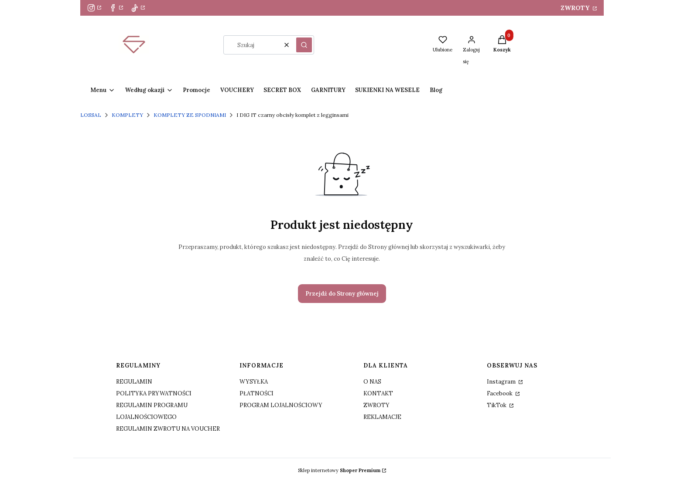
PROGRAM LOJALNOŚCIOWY (280, 405)
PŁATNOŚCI (256, 393)
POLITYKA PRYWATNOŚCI (154, 393)
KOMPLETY (127, 115)
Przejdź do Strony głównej (342, 293)
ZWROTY (576, 8)
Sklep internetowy (339, 470)
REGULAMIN (134, 381)
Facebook (500, 393)
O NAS (372, 381)
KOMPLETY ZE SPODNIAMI (190, 115)
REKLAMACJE (382, 417)
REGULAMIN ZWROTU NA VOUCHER (168, 428)
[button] (304, 44)
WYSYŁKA (253, 381)
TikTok (497, 405)
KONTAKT (378, 393)
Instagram (502, 381)
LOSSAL (90, 115)
